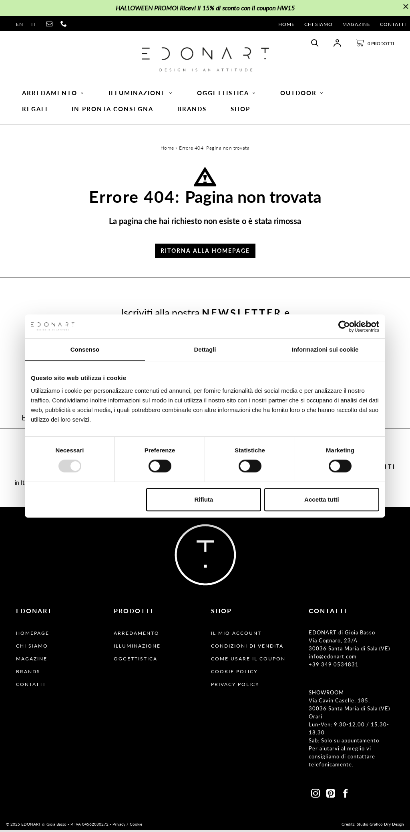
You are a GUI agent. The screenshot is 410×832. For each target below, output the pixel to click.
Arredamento (53, 94)
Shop (240, 110)
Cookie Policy (234, 673)
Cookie (136, 826)
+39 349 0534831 (334, 666)
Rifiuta (204, 499)
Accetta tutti (321, 499)
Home (286, 24)
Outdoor (302, 94)
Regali (35, 110)
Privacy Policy (235, 686)
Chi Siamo (318, 24)
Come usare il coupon (248, 661)
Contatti (393, 24)
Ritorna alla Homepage (205, 252)
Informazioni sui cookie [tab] (325, 349)
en (19, 24)
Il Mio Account (236, 635)
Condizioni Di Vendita (247, 648)
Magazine (356, 24)
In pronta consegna (112, 110)
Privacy (119, 826)
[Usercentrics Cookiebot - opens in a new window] (344, 326)
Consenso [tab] (85, 349)
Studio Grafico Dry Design (380, 826)
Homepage (32, 635)
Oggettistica (226, 94)
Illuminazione (141, 94)
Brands (192, 110)
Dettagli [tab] (205, 349)
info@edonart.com (333, 658)
